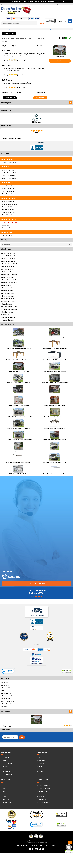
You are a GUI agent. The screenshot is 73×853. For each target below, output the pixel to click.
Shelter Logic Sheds (8, 301)
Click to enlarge (59, 55)
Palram (41, 774)
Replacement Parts (7, 696)
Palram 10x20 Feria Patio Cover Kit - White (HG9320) (37, 29)
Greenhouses (5, 225)
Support (60, 4)
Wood (4, 796)
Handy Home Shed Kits (9, 274)
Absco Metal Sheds (7, 201)
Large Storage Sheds (8, 175)
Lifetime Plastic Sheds (8, 212)
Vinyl (4, 794)
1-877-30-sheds (36, 583)
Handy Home (42, 769)
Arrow (40, 757)
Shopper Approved (7, 774)
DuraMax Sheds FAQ (44, 788)
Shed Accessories (7, 235)
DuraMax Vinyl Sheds (8, 207)
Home (2, 29)
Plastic (4, 788)
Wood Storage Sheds (8, 194)
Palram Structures (7, 291)
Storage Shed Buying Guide (46, 785)
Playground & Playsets (8, 228)
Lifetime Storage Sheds (9, 283)
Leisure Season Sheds (8, 280)
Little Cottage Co (7, 285)
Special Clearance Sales (9, 162)
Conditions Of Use (7, 763)
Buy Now (60, 61)
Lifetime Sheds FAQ (44, 791)
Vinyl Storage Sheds (7, 191)
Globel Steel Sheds (7, 272)
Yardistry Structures (7, 320)
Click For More (36, 122)
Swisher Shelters (7, 312)
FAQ (3, 690)
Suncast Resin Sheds (8, 215)
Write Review (40, 98)
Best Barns (42, 760)
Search (41, 23)
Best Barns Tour (43, 794)
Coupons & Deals (7, 688)
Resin (4, 791)
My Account (50, 4)
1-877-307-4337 (6, 4)
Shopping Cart (62, 20)
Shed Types (42, 796)
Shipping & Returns (7, 701)
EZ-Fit (40, 766)
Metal (4, 785)
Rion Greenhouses (7, 296)
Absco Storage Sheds (8, 253)
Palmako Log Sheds (8, 288)
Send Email (36, 596)
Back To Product (9, 33)
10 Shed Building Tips (44, 802)
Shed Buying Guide (7, 704)
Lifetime (41, 771)
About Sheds (5, 685)
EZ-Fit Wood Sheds (7, 266)
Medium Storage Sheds (9, 173)
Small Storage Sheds (8, 170)
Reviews (54, 29)
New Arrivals (6, 799)
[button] (69, 851)
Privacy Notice (6, 693)
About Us (68, 4)
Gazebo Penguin (7, 269)
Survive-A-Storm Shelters (9, 309)
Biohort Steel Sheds (8, 261)
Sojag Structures (7, 304)
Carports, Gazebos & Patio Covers (14, 29)
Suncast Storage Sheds (9, 307)
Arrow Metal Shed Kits (8, 256)
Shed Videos (42, 799)
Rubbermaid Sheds (7, 299)
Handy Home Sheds (7, 209)
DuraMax (41, 763)
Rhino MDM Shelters (8, 293)
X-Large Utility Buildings (9, 178)
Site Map (4, 706)
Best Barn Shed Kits (8, 258)
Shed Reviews (6, 698)
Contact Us (5, 766)
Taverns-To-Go (6, 315)
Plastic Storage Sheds (8, 188)
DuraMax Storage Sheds (9, 264)
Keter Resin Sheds (7, 277)
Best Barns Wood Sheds (9, 204)
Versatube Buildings (8, 317)
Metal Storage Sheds (8, 186)
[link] (8, 671)
